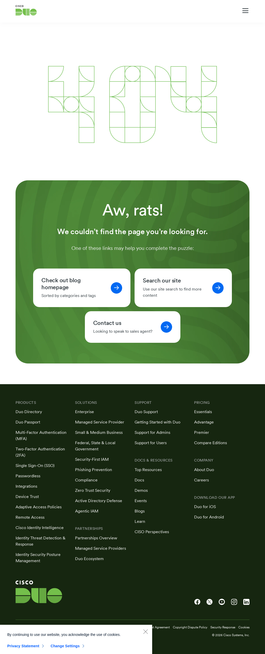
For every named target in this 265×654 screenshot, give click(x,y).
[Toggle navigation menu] (245, 10)
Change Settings (65, 650)
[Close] (145, 635)
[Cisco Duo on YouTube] (222, 602)
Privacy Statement (23, 650)
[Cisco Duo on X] (209, 602)
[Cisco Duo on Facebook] (197, 602)
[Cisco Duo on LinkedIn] (246, 602)
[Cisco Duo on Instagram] (234, 602)
